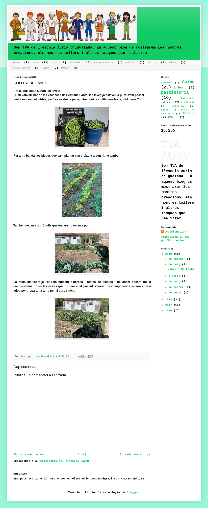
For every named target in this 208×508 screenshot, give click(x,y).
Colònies (15, 62)
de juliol (176, 259)
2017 (169, 305)
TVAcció (65, 68)
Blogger (132, 492)
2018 (169, 299)
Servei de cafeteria (21, 68)
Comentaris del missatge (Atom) (65, 461)
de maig (175, 264)
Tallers (45, 68)
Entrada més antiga (135, 454)
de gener (176, 292)
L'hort (54, 62)
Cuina (35, 62)
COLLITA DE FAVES (181, 269)
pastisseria (74, 62)
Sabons (172, 62)
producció (130, 62)
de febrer (176, 287)
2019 (169, 254)
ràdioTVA (152, 62)
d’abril (175, 276)
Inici (82, 454)
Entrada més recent (29, 454)
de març (175, 281)
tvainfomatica (175, 231)
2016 (169, 310)
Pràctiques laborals (103, 62)
